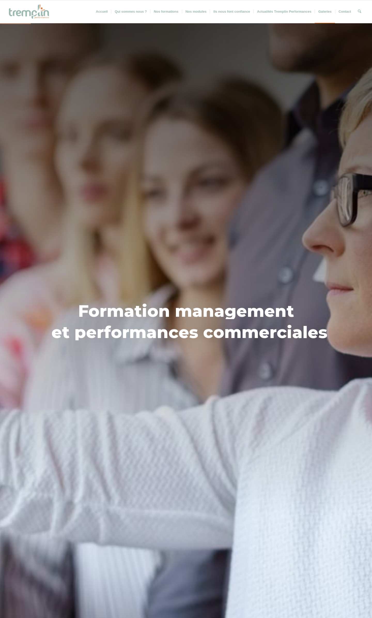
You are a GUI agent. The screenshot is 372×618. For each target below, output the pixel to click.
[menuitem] (101, 11)
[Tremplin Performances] (29, 11)
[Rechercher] (359, 11)
